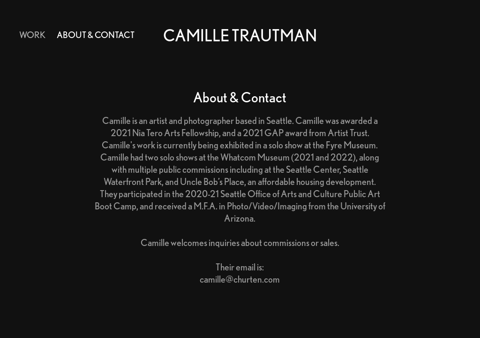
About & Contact (96, 35)
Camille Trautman (240, 35)
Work (32, 35)
